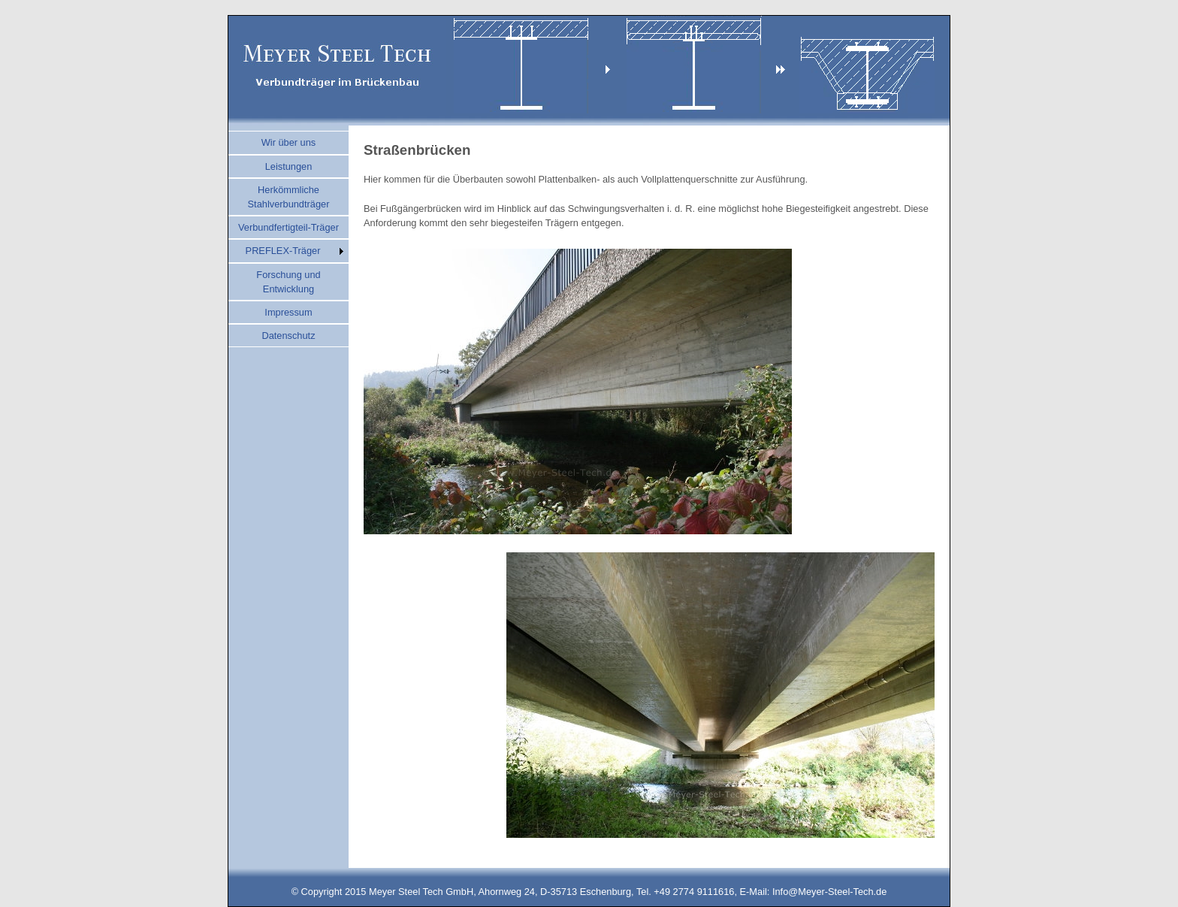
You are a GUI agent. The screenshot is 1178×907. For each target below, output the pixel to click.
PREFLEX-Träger (283, 250)
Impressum (288, 312)
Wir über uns (288, 142)
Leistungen (289, 166)
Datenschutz (288, 335)
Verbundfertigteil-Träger (288, 227)
